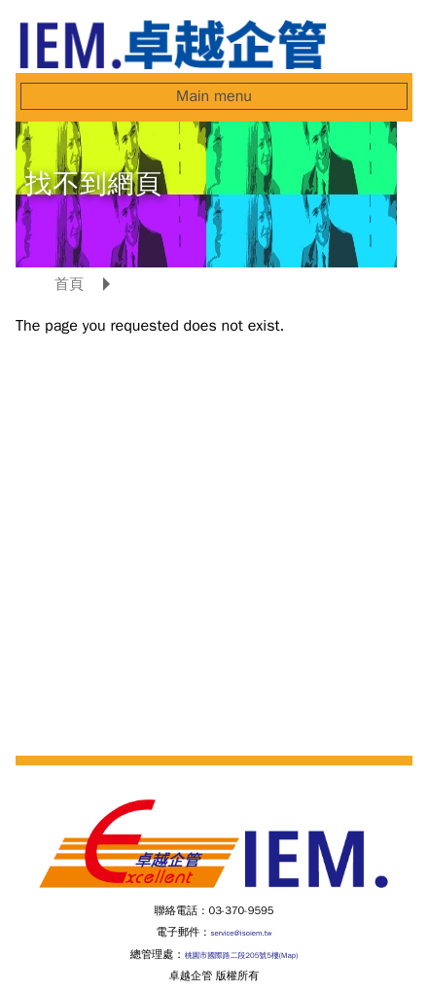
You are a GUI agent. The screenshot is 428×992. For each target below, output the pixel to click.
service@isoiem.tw (240, 933)
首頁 (69, 284)
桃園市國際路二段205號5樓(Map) (242, 955)
